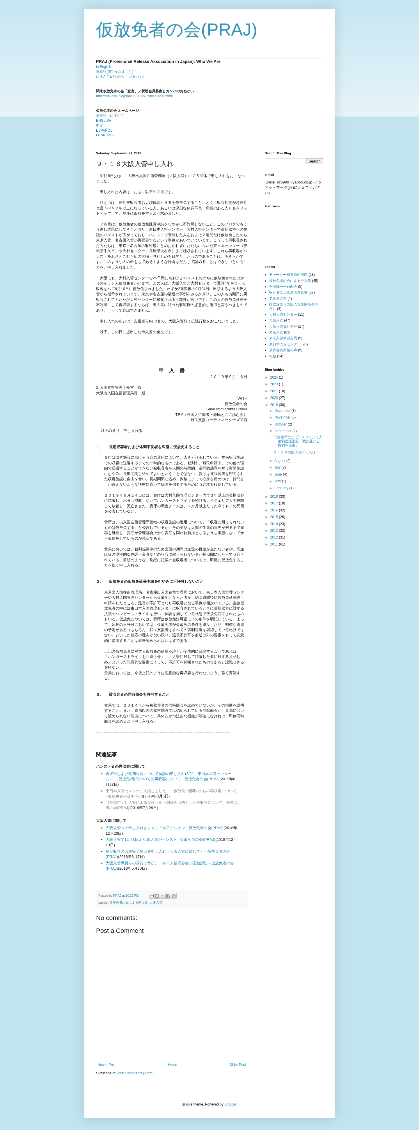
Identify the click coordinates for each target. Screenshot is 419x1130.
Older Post (237, 1065)
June (278, 474)
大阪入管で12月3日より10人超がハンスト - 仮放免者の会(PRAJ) (160, 839)
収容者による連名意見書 (288, 292)
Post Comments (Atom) (135, 1073)
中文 (99, 125)
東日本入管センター (285, 344)
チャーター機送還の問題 (288, 275)
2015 (274, 517)
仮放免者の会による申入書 (128, 902)
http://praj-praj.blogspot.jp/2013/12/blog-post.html (134, 96)
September (283, 431)
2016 (274, 510)
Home (172, 1065)
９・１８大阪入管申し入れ (294, 452)
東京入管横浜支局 (283, 338)
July (278, 467)
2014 (274, 524)
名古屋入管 (278, 298)
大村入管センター (283, 314)
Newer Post (106, 1065)
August (280, 461)
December (283, 411)
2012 (274, 537)
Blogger (230, 1104)
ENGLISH (103, 121)
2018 (274, 497)
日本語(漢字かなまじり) (114, 72)
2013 (274, 531)
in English (103, 67)
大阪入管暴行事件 (283, 326)
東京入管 (276, 332)
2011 (274, 544)
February (281, 488)
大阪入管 (156, 902)
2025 (274, 377)
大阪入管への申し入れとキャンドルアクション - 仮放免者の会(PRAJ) (164, 828)
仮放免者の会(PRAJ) (176, 29)
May (278, 481)
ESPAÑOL (104, 130)
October (281, 424)
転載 (272, 356)
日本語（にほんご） (111, 116)
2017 (274, 503)
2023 (274, 384)
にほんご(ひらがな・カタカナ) (120, 77)
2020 (274, 398)
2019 (274, 405)
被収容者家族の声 (283, 350)
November (283, 417)
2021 (274, 391)
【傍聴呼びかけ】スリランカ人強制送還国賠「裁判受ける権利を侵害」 (298, 441)
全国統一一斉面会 (283, 287)
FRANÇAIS (105, 135)
